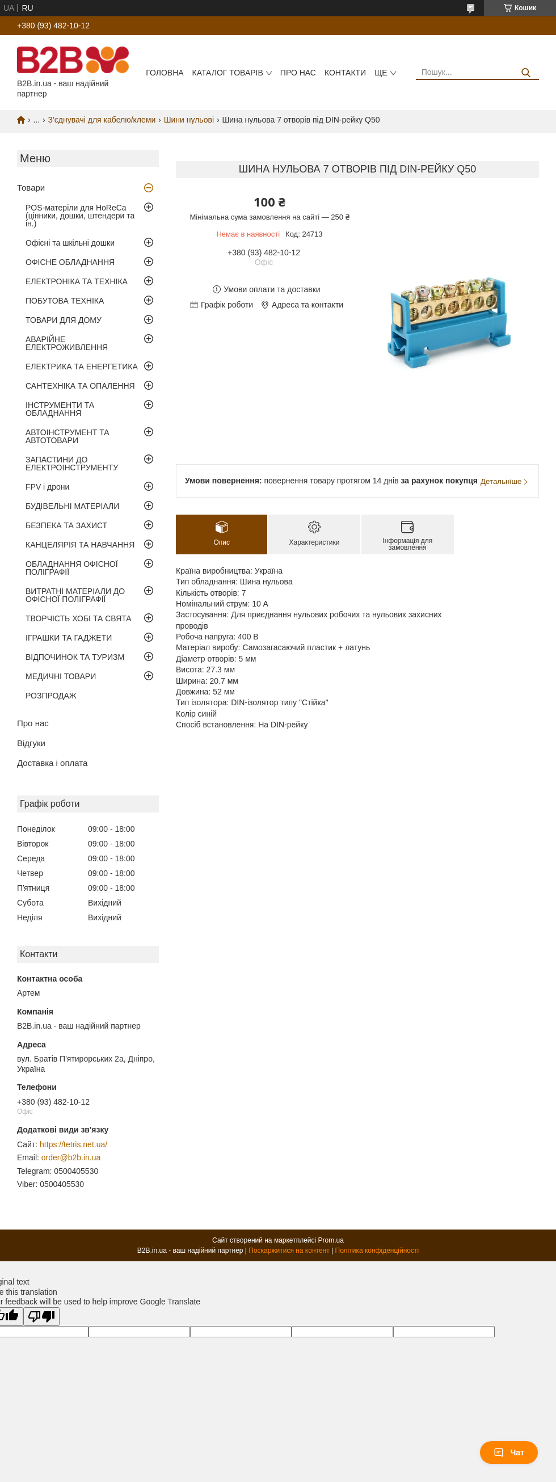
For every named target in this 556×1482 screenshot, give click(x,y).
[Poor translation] (41, 1316)
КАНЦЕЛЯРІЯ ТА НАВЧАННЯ (80, 544)
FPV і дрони (47, 486)
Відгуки (31, 743)
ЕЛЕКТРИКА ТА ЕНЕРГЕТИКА (82, 366)
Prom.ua (331, 1240)
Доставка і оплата (52, 763)
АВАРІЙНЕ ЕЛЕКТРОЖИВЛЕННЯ (67, 343)
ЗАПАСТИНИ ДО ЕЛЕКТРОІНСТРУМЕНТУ (72, 463)
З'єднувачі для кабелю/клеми (102, 120)
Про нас (298, 72)
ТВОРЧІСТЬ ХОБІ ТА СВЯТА (79, 618)
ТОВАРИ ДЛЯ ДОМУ (64, 320)
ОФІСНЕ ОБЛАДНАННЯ (70, 262)
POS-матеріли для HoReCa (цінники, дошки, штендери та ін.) (80, 215)
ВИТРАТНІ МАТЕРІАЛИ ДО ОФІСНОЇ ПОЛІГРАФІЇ (75, 595)
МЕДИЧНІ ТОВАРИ (61, 676)
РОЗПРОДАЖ (51, 695)
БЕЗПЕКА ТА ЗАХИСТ (66, 525)
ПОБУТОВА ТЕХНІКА (65, 300)
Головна (164, 72)
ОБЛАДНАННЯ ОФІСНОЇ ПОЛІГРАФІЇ (72, 567)
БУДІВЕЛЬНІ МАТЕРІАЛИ (72, 506)
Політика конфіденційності (377, 1250)
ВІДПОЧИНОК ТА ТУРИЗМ (75, 657)
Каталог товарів (227, 72)
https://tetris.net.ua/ (73, 1144)
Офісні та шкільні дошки (70, 242)
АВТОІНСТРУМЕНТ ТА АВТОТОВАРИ (67, 436)
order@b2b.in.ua (71, 1157)
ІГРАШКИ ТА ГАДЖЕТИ (69, 637)
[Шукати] (526, 73)
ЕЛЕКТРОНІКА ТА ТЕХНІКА (77, 281)
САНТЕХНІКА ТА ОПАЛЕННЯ (80, 385)
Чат (509, 1452)
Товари (31, 187)
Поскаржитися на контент (288, 1250)
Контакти (345, 72)
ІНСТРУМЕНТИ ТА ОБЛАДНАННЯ (60, 409)
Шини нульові (189, 120)
